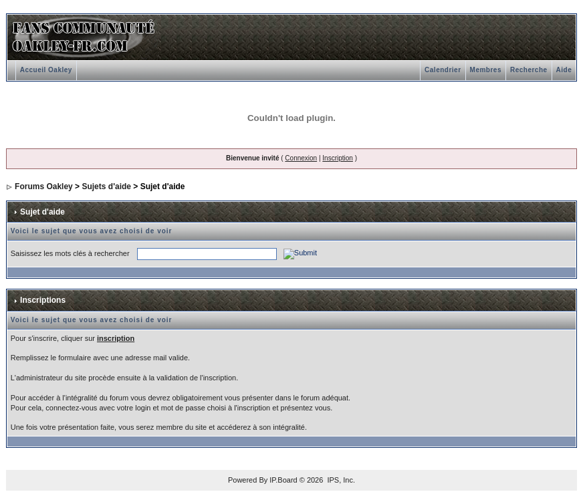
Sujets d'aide (106, 186)
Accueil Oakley (46, 70)
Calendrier (443, 70)
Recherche (529, 70)
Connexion (301, 158)
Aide (564, 70)
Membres (485, 70)
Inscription (337, 158)
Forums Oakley (44, 186)
